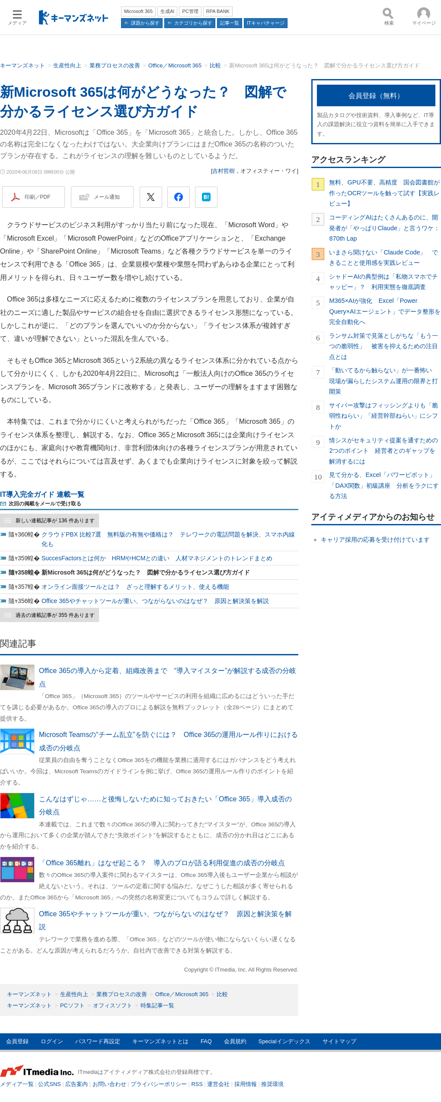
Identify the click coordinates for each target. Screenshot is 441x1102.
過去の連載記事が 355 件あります (55, 615)
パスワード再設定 (97, 1041)
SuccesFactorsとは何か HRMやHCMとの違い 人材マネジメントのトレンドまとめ (157, 558)
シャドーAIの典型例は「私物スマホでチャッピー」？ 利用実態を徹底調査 (383, 281)
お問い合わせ (109, 1084)
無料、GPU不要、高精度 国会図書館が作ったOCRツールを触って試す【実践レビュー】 (384, 193)
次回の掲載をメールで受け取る (45, 504)
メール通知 (107, 197)
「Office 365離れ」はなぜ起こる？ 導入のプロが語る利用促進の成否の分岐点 (162, 863)
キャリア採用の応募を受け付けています (375, 539)
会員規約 (235, 1041)
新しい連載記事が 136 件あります (55, 521)
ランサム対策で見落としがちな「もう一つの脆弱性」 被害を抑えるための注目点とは (383, 346)
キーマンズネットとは (160, 1041)
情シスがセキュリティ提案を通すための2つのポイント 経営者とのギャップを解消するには (383, 451)
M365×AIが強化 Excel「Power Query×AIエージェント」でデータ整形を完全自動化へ (384, 311)
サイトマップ (339, 1041)
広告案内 (76, 1084)
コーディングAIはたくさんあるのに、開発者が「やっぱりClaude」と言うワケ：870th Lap (384, 228)
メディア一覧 (17, 1084)
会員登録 (17, 1041)
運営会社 (218, 1084)
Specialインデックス (284, 1041)
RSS (197, 1084)
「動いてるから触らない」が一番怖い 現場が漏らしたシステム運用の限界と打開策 (383, 381)
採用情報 (245, 1084)
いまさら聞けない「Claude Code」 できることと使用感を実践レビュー (383, 257)
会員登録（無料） (376, 95)
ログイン (52, 1041)
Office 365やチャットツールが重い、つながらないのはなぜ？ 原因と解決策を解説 (155, 600)
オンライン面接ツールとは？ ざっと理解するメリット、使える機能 (135, 586)
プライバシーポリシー (159, 1084)
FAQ (206, 1041)
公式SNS (49, 1084)
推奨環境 (272, 1084)
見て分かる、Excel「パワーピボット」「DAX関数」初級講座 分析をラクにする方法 (384, 485)
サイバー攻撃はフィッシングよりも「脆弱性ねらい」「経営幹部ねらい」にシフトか (383, 416)
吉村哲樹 (223, 171)
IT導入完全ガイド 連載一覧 (42, 494)
